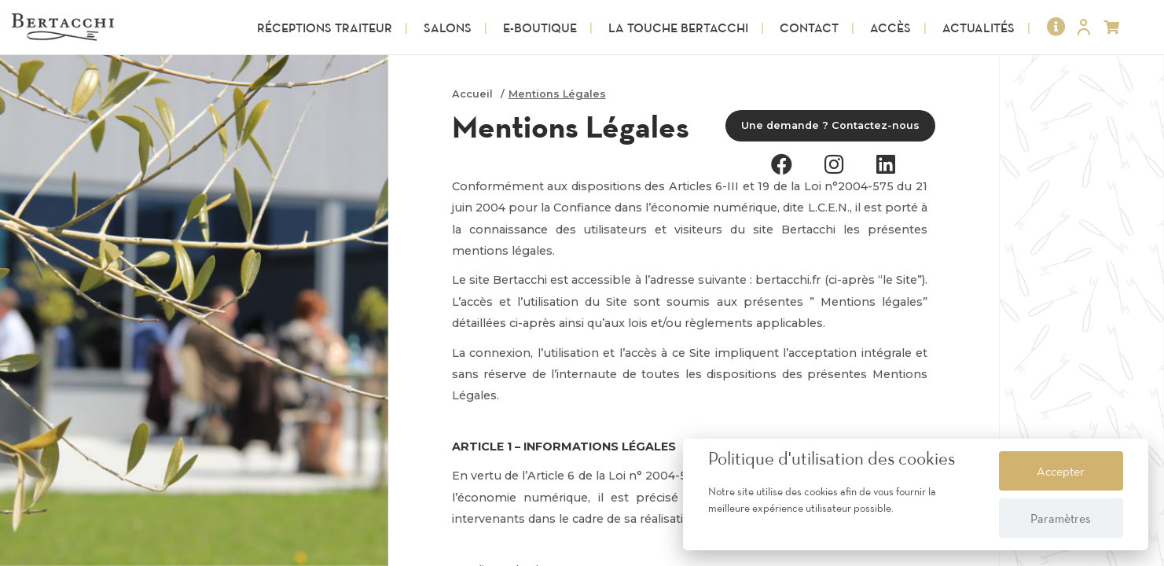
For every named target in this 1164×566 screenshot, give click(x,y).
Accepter (1061, 471)
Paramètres (1060, 518)
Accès (890, 27)
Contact (809, 27)
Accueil (472, 94)
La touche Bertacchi (678, 27)
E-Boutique (540, 27)
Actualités (978, 27)
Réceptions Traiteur (324, 27)
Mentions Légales (557, 94)
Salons (448, 27)
